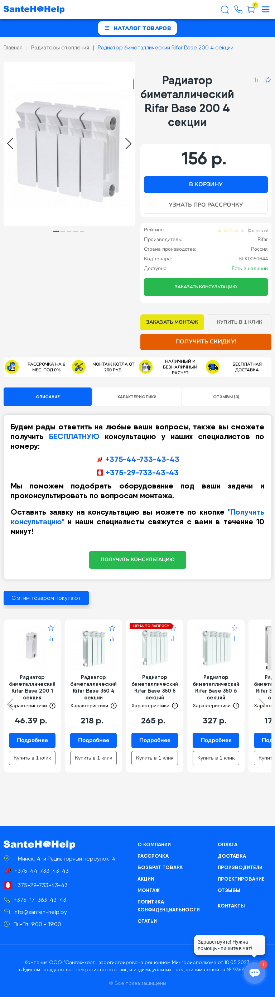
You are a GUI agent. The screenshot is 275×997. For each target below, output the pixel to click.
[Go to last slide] (10, 143)
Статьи (147, 921)
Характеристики (136, 396)
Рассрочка (153, 856)
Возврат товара (160, 867)
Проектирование (241, 879)
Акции (146, 879)
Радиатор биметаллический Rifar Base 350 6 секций (216, 687)
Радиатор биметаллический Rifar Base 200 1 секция (32, 687)
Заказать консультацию (206, 287)
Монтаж (149, 890)
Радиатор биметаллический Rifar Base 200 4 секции (165, 47)
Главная (13, 47)
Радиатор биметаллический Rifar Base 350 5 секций (154, 687)
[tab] (56, 231)
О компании (154, 844)
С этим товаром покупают (46, 597)
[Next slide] (128, 143)
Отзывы (229, 890)
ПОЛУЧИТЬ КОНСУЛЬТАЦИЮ (138, 559)
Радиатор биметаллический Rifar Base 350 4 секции (93, 687)
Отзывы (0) (226, 396)
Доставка (232, 856)
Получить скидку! (205, 342)
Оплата (227, 844)
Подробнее (32, 740)
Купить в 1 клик (239, 322)
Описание (48, 396)
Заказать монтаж (172, 322)
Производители (240, 867)
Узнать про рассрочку (206, 205)
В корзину (206, 184)
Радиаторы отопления (60, 47)
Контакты (231, 905)
